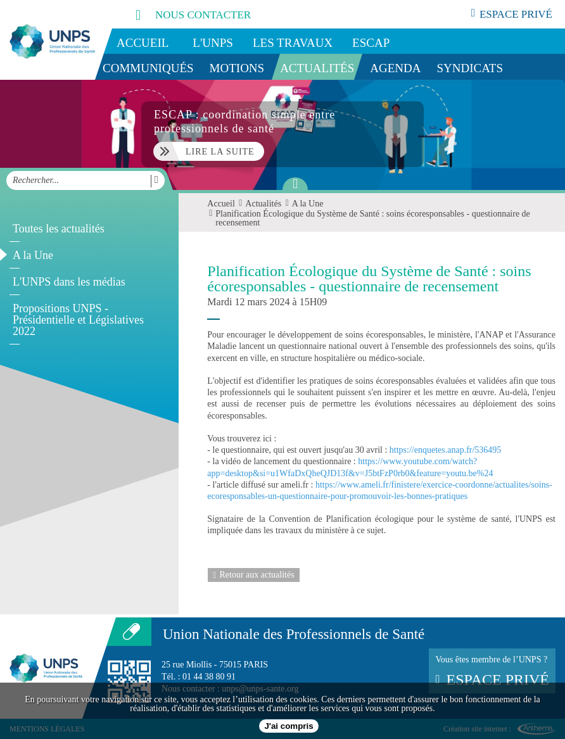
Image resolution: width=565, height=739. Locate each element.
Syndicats (470, 68)
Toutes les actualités (59, 228)
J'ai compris (288, 726)
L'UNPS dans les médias (69, 281)
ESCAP (371, 42)
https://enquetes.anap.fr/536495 (446, 450)
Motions (237, 68)
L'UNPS (213, 42)
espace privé (511, 14)
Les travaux (293, 42)
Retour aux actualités (253, 575)
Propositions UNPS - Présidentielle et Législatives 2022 (78, 320)
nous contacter (179, 14)
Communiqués (148, 68)
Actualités (317, 68)
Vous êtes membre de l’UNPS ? (492, 671)
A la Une (33, 255)
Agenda (395, 68)
